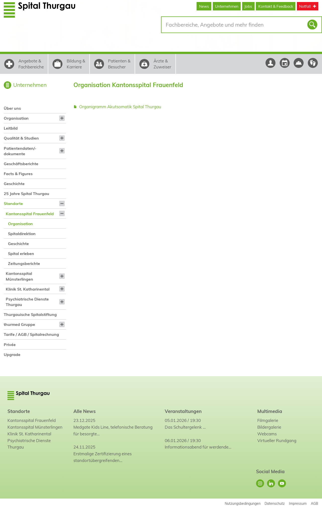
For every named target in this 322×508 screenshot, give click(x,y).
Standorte (13, 203)
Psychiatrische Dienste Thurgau (27, 302)
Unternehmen (226, 6)
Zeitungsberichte (24, 263)
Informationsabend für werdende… (198, 447)
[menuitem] (35, 108)
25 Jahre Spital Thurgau (26, 193)
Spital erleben (21, 253)
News (204, 6)
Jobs (248, 6)
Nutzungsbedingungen (243, 503)
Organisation (16, 118)
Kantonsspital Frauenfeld (30, 213)
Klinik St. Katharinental (28, 289)
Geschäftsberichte (21, 163)
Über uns (12, 108)
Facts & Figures (18, 173)
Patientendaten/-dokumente (20, 151)
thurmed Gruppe (19, 324)
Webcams (267, 433)
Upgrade (12, 354)
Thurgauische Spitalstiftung (30, 314)
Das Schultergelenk (183, 427)
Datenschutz (275, 503)
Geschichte (14, 183)
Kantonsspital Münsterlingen (19, 276)
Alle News (84, 411)
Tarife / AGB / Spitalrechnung (31, 334)
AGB (314, 503)
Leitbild (11, 128)
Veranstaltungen (183, 411)
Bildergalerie (269, 427)
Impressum (298, 503)
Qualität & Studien (21, 138)
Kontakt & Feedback (275, 6)
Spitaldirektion (22, 233)
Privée (10, 344)
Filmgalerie (267, 420)
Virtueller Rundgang (276, 440)
